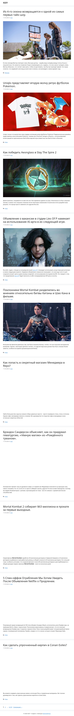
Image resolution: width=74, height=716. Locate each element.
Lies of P (35, 270)
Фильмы (7, 73)
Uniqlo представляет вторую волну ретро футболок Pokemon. (36, 84)
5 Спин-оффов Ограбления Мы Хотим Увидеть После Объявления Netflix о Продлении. (33, 579)
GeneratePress (47, 713)
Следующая (17, 707)
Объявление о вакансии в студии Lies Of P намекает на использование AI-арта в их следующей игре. (36, 220)
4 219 (10, 707)
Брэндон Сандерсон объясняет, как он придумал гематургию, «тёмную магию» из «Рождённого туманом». (34, 435)
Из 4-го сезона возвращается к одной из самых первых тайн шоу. (33, 13)
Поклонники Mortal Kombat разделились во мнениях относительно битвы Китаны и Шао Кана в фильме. (36, 293)
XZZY (5, 2)
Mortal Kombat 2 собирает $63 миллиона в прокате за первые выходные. (36, 508)
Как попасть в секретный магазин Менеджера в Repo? (34, 364)
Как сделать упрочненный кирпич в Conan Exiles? (35, 645)
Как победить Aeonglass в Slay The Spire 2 (29, 152)
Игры (6, 142)
